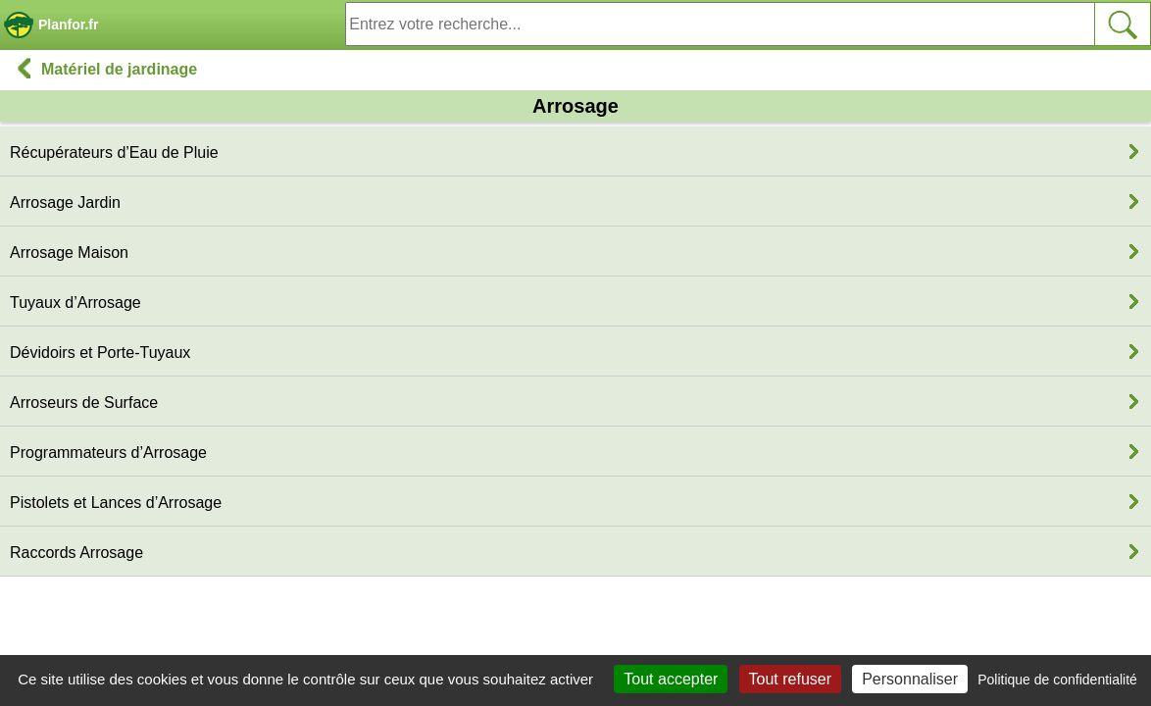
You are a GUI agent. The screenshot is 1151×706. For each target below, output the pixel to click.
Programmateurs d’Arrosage (108, 452)
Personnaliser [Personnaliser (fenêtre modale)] (910, 679)
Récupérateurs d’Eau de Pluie (114, 152)
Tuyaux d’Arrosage (75, 302)
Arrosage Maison (69, 252)
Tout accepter (671, 679)
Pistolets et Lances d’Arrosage (116, 502)
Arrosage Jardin (65, 202)
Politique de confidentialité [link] (1057, 679)
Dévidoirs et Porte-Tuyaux (100, 352)
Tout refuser (790, 679)
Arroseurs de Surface (84, 402)
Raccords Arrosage (76, 552)
